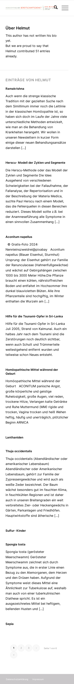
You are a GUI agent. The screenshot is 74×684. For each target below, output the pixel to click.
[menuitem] (54, 8)
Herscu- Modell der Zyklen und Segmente (35, 162)
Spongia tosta (15, 544)
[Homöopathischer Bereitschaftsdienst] (31, 8)
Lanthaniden (14, 437)
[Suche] (54, 8)
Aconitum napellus (19, 237)
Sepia (10, 624)
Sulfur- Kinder (16, 530)
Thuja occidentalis (19, 451)
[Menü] (63, 8)
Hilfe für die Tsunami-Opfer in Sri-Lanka (34, 316)
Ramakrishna (15, 88)
